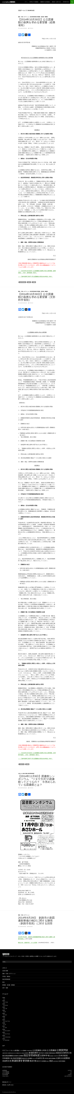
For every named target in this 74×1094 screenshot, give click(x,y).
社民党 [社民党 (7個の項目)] (46, 1058)
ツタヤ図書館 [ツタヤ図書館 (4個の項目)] (23, 1050)
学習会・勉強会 (6, 976)
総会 (3, 982)
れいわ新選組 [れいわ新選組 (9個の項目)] (15, 1050)
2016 (3, 1029)
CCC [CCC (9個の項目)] (3, 1050)
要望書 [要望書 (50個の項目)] (26, 1060)
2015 (3, 1032)
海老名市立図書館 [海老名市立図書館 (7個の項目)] (27, 1058)
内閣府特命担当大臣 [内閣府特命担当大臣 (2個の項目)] (12, 1053)
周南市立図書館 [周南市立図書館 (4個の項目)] (45, 1053)
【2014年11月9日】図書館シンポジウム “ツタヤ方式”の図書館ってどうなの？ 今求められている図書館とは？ (37, 780)
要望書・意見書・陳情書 (42, 16)
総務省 (29, 282)
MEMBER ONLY (66, 1)
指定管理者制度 (33, 16)
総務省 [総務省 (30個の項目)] (67, 1058)
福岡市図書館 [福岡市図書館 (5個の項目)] (52, 1058)
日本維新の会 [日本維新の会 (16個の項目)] (7, 1058)
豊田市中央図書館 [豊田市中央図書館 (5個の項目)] (41, 1061)
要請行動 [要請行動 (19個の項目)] (32, 1061)
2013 (3, 1038)
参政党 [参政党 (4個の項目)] (27, 1053)
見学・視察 (5, 987)
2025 (3, 1000)
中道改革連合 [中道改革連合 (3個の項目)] (29, 1050)
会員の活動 (24, 773)
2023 (3, 1007)
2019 (3, 1019)
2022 (3, 1010)
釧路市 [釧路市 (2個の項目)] (47, 1061)
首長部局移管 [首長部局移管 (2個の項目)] (55, 1061)
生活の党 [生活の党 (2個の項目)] (34, 1058)
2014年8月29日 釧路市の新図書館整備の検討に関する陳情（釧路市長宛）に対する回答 (36, 920)
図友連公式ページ (6, 1082)
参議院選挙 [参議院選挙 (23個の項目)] (33, 1053)
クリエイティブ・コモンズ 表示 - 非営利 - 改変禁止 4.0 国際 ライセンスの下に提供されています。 (33, 956)
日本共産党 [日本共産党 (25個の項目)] (63, 1055)
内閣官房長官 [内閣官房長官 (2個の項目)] (5, 1053)
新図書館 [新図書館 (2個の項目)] (51, 1055)
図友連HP (46, 265)
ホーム (26, 1)
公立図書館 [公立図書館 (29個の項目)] (51, 1050)
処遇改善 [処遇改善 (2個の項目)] (23, 1053)
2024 (3, 1004)
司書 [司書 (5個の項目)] (39, 1053)
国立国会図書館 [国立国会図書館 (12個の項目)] (7, 1055)
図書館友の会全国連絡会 (45, 1)
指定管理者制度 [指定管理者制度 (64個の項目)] (32, 1055)
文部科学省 (21, 764)
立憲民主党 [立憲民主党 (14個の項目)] (60, 1058)
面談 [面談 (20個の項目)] (51, 1061)
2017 (3, 1026)
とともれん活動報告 (8, 2)
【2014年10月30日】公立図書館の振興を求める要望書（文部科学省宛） (36, 297)
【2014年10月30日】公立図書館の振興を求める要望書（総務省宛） (36, 22)
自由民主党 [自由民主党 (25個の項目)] (7, 1061)
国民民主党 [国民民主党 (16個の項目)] (67, 1053)
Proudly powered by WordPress (9, 1092)
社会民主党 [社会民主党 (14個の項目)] (40, 1058)
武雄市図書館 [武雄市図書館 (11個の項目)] (17, 1058)
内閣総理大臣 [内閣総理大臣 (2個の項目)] (18, 1053)
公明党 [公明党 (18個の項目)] (43, 1050)
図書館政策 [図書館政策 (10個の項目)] (59, 1053)
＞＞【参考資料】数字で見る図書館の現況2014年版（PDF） (35, 276)
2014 (3, 1035)
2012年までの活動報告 (33, 1)
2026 (3, 997)
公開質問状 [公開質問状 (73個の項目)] (62, 1050)
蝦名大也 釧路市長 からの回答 (27, 942)
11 (9, 1021)
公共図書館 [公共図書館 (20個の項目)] (36, 1050)
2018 (3, 1023)
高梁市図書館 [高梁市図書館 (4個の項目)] (62, 1061)
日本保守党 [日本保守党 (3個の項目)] (56, 1055)
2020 (3, 1016)
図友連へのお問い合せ (56, 1)
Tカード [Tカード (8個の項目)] (8, 1050)
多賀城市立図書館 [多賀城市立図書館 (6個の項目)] (18, 1055)
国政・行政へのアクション (24, 16)
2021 (3, 1013)
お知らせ (20, 773)
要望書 (34, 282)
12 (9, 1034)
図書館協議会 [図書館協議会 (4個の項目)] (52, 1053)
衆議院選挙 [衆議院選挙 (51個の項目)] (17, 1060)
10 (7, 1002)
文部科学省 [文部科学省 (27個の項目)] (45, 1055)
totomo (31, 28)
